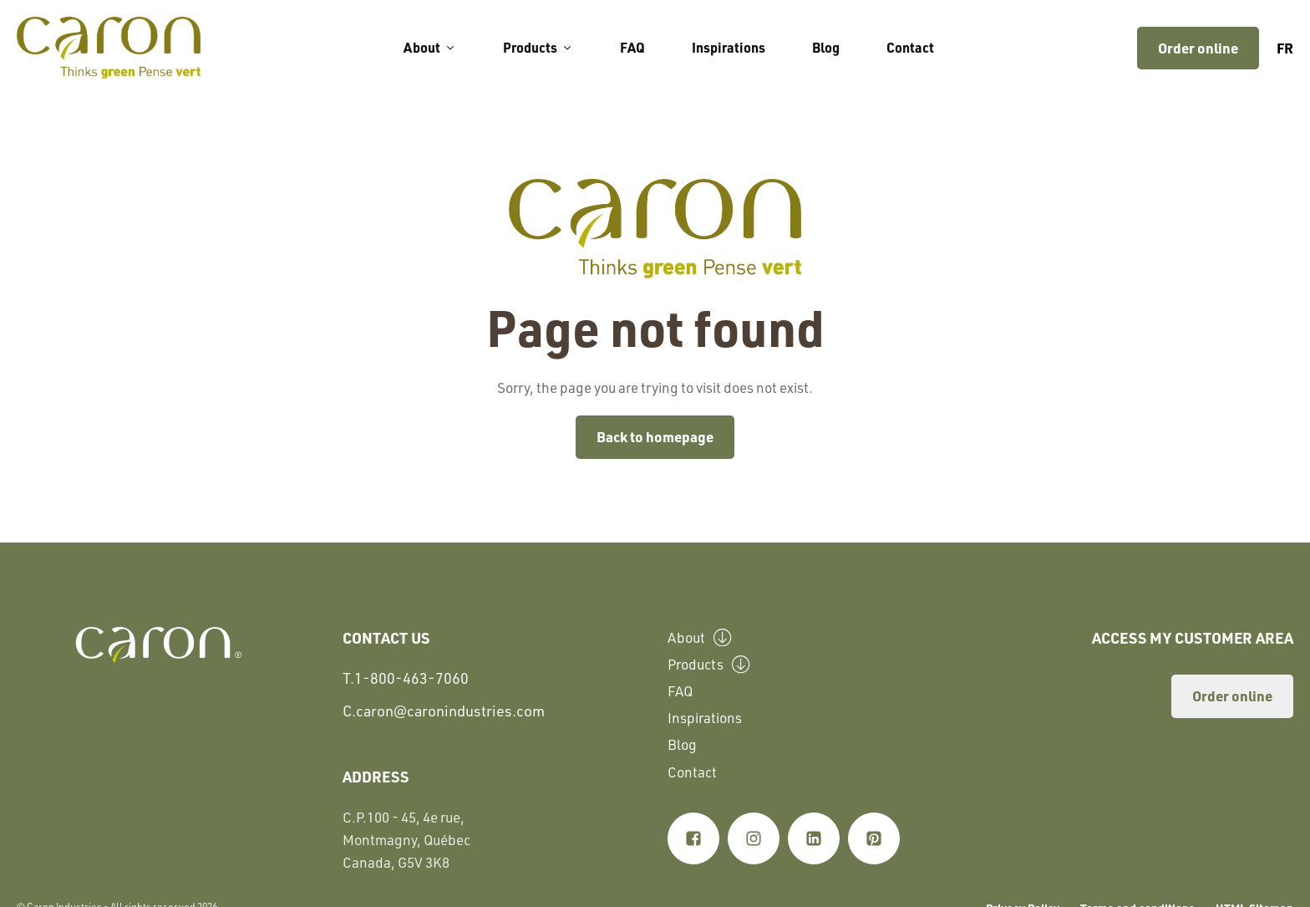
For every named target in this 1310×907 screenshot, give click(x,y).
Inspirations (728, 47)
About (430, 47)
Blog (826, 47)
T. (406, 678)
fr (1285, 47)
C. (444, 711)
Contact (910, 47)
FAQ (632, 47)
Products (538, 47)
